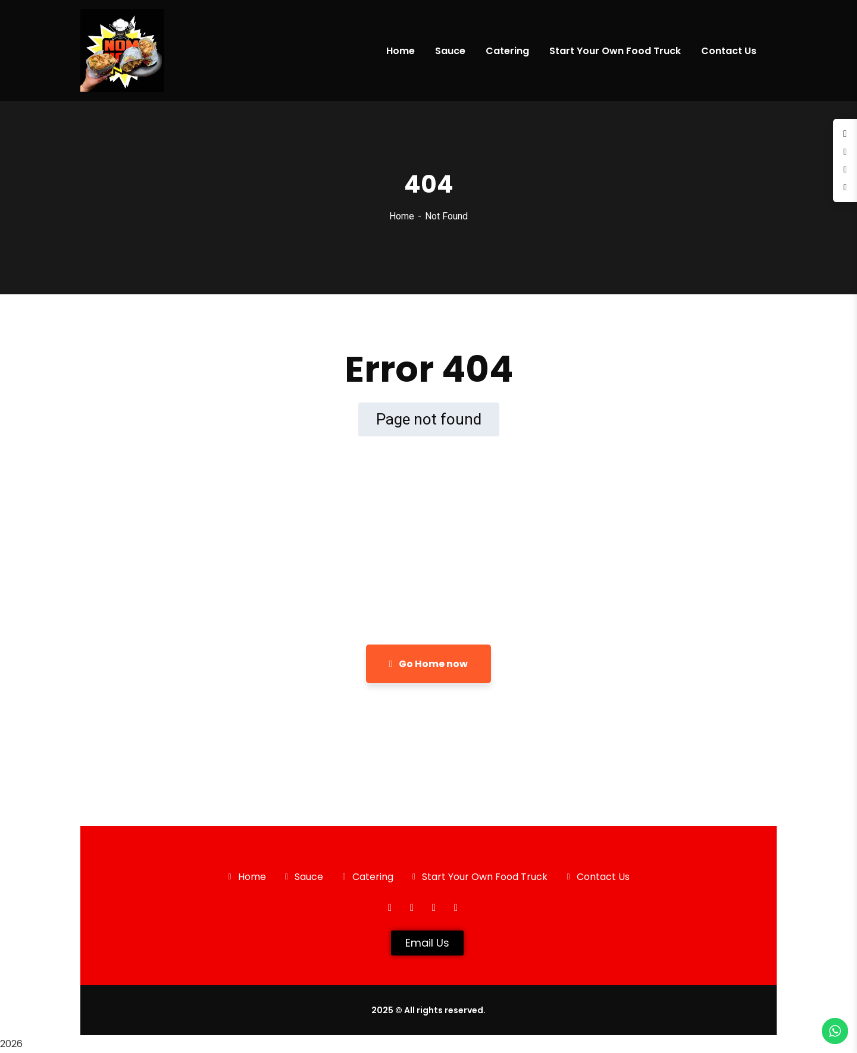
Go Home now (428, 664)
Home (401, 216)
